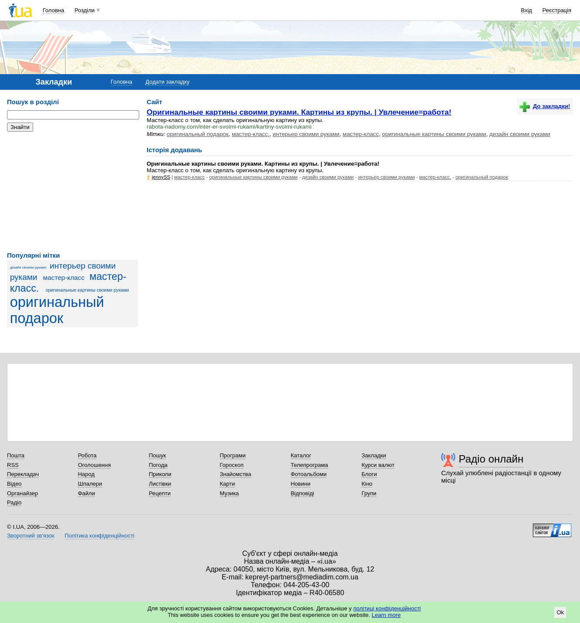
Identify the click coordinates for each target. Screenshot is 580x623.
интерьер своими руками (306, 134)
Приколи (160, 474)
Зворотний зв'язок (30, 535)
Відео (14, 483)
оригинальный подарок (57, 310)
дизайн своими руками (28, 267)
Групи (368, 493)
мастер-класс (64, 277)
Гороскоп (231, 465)
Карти (227, 483)
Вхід (526, 10)
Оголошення (94, 465)
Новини (300, 483)
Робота (87, 455)
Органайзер (22, 493)
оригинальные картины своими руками (87, 290)
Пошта (15, 455)
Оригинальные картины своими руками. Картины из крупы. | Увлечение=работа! (299, 112)
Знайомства (235, 474)
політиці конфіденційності (387, 608)
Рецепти (160, 493)
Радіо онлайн (491, 459)
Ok (560, 612)
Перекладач (23, 474)
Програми (232, 455)
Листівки (160, 483)
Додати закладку (167, 81)
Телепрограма (309, 465)
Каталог (301, 455)
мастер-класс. (250, 134)
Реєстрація (556, 10)
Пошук (157, 455)
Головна (53, 10)
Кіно (366, 483)
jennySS (161, 177)
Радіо (14, 502)
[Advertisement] (72, 191)
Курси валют (378, 465)
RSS (13, 465)
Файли (86, 493)
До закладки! (544, 106)
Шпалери (90, 483)
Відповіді (302, 493)
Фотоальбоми (308, 474)
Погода (158, 465)
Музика (229, 493)
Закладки (373, 455)
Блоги (369, 474)
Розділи (85, 10)
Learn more (386, 615)
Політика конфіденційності (99, 535)
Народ (86, 474)
